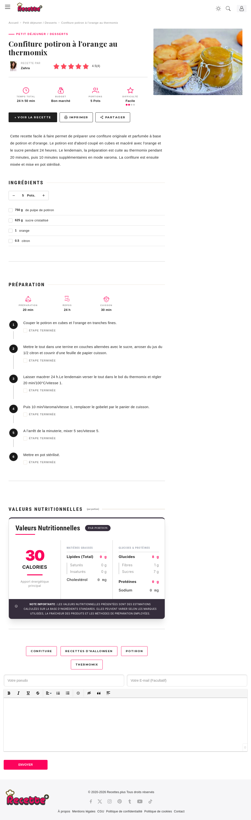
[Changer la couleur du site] (218, 8)
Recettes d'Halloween (89, 651)
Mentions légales (83, 811)
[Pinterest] (119, 801)
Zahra (25, 68)
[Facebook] (90, 801)
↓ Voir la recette (32, 117)
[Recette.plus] (33, 8)
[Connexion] (242, 8)
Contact (179, 811)
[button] (9, 693)
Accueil (14, 22)
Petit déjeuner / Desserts (40, 22)
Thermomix (86, 664)
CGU (100, 811)
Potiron (134, 651)
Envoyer (25, 764)
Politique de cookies (158, 811)
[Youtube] (140, 801)
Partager (113, 117)
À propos (64, 811)
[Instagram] (109, 801)
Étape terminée (39, 330)
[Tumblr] (129, 801)
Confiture (41, 651)
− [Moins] (14, 195)
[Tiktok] (150, 801)
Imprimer (76, 117)
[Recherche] (228, 8)
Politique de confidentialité (124, 811)
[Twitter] (99, 801)
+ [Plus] (43, 195)
